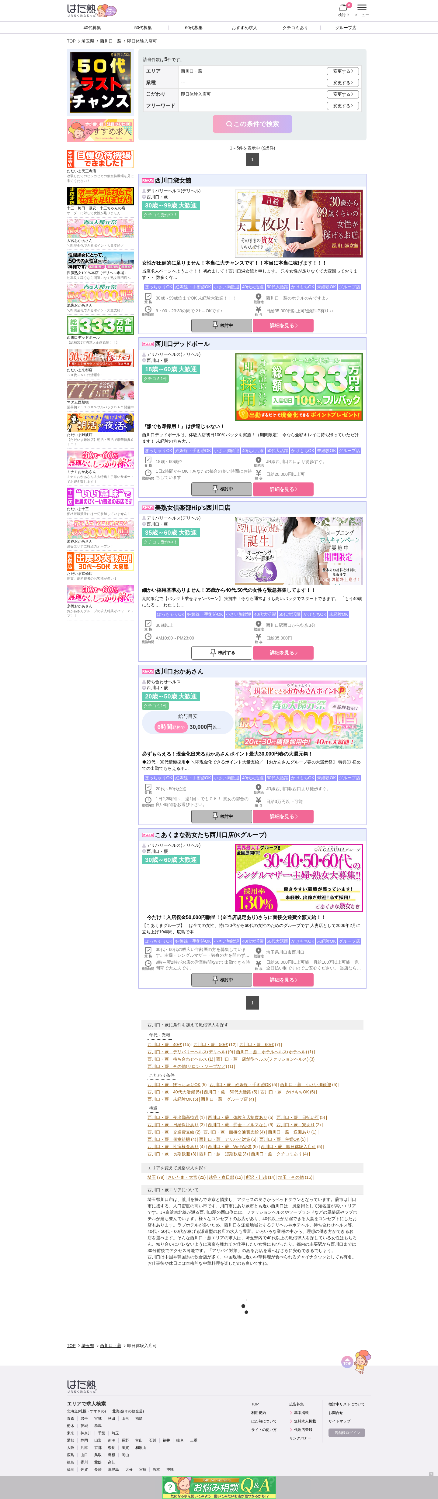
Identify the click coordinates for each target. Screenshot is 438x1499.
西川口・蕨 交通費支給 (171, 1132)
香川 (84, 1462)
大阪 (70, 1448)
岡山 (125, 1455)
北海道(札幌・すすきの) (86, 1411)
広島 (70, 1455)
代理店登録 (303, 1430)
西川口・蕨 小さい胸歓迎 (305, 1084)
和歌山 (140, 1448)
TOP (71, 41)
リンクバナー (300, 1438)
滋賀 (125, 1448)
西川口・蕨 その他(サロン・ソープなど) (187, 1066)
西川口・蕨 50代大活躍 (227, 1091)
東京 (70, 1433)
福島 (139, 1418)
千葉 (101, 1433)
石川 (152, 1440)
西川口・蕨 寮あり (295, 1124)
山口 (84, 1455)
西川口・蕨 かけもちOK (284, 1091)
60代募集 (194, 27)
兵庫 (84, 1448)
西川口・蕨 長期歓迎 (169, 1153)
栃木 (70, 1426)
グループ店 (345, 27)
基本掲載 (301, 1413)
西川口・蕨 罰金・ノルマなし (237, 1124)
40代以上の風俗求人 (286, 1237)
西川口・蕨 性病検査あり (173, 1146)
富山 (139, 1440)
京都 (98, 1448)
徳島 (70, 1462)
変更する (341, 71)
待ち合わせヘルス (164, 681)
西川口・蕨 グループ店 (224, 1099)
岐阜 (180, 1440)
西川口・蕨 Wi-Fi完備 (230, 1146)
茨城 (84, 1426)
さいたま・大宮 (182, 1177)
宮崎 (142, 1469)
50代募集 (143, 27)
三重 (193, 1440)
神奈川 (86, 1433)
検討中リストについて (346, 1404)
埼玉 (152, 1177)
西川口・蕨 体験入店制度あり (237, 1117)
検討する (226, 652)
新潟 (111, 1440)
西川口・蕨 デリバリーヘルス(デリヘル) (187, 1051)
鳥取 (98, 1455)
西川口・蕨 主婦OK (279, 1139)
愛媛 (98, 1462)
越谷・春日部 (221, 1177)
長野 (125, 1440)
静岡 (84, 1440)
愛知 (70, 1440)
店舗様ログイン (347, 1433)
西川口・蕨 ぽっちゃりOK (174, 1084)
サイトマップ (339, 1421)
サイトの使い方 (264, 1430)
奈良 (111, 1448)
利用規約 (258, 1413)
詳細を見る (282, 325)
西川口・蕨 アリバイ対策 (224, 1139)
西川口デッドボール (182, 344)
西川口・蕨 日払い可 (297, 1117)
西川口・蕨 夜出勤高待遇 (173, 1117)
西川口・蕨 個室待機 (169, 1139)
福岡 (70, 1469)
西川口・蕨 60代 (256, 1044)
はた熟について (264, 1421)
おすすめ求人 (244, 27)
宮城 (98, 1418)
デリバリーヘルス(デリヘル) (173, 190)
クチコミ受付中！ (161, 214)
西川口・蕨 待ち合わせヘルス (177, 1059)
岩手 (84, 1418)
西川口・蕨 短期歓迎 (220, 1153)
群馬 (98, 1426)
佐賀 (84, 1469)
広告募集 (296, 1404)
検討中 (345, 9)
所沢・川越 (256, 1177)
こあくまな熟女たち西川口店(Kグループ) (211, 835)
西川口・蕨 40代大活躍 (171, 1091)
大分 (129, 1469)
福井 (166, 1440)
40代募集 (92, 27)
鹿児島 (113, 1469)
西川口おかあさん (179, 671)
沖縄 (170, 1469)
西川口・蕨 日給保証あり (173, 1124)
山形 (125, 1418)
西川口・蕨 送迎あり (289, 1132)
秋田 (111, 1418)
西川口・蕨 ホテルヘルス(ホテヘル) (271, 1051)
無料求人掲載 (305, 1421)
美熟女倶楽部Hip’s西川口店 (192, 507)
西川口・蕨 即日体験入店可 (288, 1146)
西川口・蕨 (110, 41)
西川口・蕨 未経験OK (170, 1099)
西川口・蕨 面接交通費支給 (231, 1132)
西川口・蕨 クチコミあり (276, 1153)
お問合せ (335, 1413)
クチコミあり (295, 27)
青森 (70, 1418)
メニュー (361, 11)
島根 (111, 1455)
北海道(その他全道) (128, 1411)
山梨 (98, 1440)
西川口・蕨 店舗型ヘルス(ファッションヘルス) (262, 1059)
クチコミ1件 (155, 378)
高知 (111, 1462)
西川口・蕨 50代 (210, 1044)
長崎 (98, 1469)
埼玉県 (88, 41)
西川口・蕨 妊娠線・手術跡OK (240, 1084)
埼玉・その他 (291, 1177)
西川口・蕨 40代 (165, 1044)
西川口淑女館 (173, 180)
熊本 (156, 1469)
